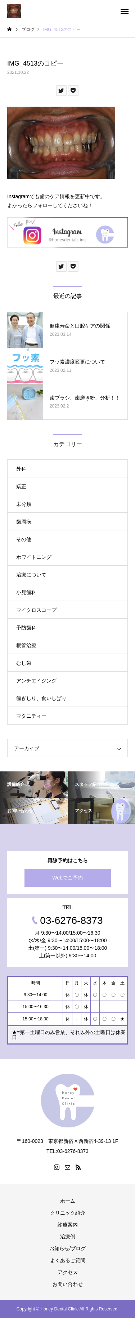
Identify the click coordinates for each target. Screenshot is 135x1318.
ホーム (67, 1201)
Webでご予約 (67, 878)
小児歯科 (26, 592)
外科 (21, 469)
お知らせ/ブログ (67, 1248)
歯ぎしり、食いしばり (41, 698)
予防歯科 (26, 628)
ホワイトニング (33, 557)
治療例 (67, 1236)
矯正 (21, 486)
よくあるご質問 (67, 1260)
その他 (23, 539)
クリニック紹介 (67, 1213)
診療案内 (68, 1225)
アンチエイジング (36, 681)
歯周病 (23, 522)
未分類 (23, 504)
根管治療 (26, 645)
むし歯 (23, 663)
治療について (31, 575)
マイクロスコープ (36, 610)
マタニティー (31, 716)
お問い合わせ (68, 1284)
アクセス (68, 1272)
